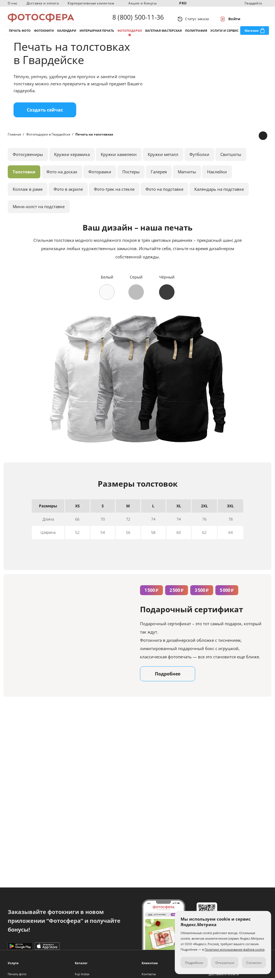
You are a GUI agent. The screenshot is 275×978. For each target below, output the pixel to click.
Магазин (251, 35)
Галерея (159, 180)
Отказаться (224, 962)
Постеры (131, 180)
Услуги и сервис (224, 35)
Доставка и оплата (43, 3)
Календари (66, 35)
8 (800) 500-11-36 (138, 18)
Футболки (199, 162)
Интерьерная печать (97, 35)
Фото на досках (61, 180)
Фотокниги (44, 35)
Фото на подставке (164, 197)
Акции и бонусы (142, 3)
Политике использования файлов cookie (235, 949)
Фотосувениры (28, 162)
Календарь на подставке (219, 197)
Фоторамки (99, 180)
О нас (13, 3)
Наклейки (217, 180)
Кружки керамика (72, 162)
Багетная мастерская (163, 35)
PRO (183, 3)
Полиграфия (196, 35)
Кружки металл (163, 162)
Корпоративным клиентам (91, 3)
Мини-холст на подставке (39, 215)
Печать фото (20, 35)
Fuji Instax (82, 974)
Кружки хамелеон (119, 162)
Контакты (149, 974)
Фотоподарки (129, 35)
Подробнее (167, 682)
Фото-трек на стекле (114, 197)
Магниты (187, 180)
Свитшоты (230, 162)
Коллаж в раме (28, 197)
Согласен (253, 962)
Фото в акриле (68, 197)
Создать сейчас (45, 118)
